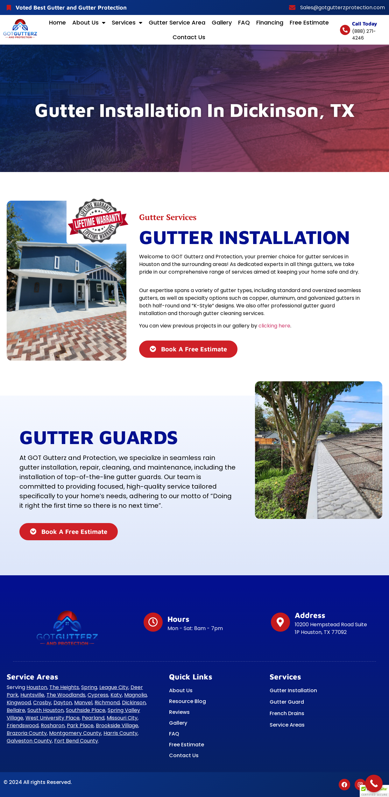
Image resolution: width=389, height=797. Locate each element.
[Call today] (345, 30)
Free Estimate (309, 22)
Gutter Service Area (177, 22)
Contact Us (189, 37)
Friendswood (23, 725)
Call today (364, 23)
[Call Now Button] (374, 783)
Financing (269, 22)
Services (127, 23)
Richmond (107, 702)
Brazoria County (27, 733)
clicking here (274, 325)
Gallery (222, 22)
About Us (88, 23)
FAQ (244, 22)
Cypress (98, 695)
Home (57, 22)
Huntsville (32, 695)
